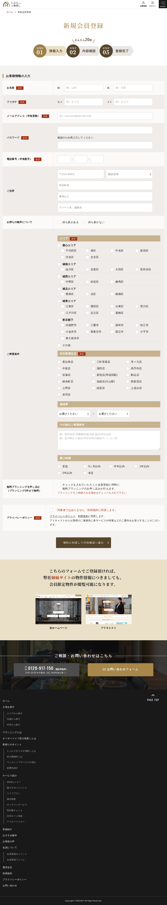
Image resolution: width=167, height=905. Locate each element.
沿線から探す (13, 719)
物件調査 (11, 799)
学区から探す (13, 724)
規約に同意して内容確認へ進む (83, 542)
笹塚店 (64, 375)
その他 (64, 345)
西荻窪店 (134, 381)
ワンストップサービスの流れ (21, 762)
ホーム (6, 701)
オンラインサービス (17, 804)
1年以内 (141, 466)
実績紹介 (7, 829)
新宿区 (141, 250)
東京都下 (65, 320)
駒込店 (132, 375)
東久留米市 (70, 338)
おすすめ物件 (10, 835)
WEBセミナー (14, 782)
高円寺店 (134, 368)
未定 (88, 473)
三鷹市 (92, 325)
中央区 (117, 250)
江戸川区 (69, 313)
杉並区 (92, 281)
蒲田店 (98, 368)
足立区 (92, 313)
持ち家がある (68, 222)
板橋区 (117, 294)
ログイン (152, 6)
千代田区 (69, 250)
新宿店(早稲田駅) (105, 375)
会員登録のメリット (17, 854)
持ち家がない (94, 222)
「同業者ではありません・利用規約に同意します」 (83, 509)
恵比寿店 (65, 362)
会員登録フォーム (16, 859)
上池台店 (134, 388)
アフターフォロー (16, 821)
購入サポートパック (17, 788)
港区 (91, 250)
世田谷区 (143, 269)
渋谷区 (67, 257)
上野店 (64, 388)
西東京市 (93, 331)
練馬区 (117, 281)
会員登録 (143, 6)
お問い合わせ (10, 885)
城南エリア (66, 264)
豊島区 (67, 294)
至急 (62, 466)
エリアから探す (14, 713)
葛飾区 (117, 313)
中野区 (67, 281)
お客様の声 (9, 841)
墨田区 (92, 306)
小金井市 (69, 331)
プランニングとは (12, 732)
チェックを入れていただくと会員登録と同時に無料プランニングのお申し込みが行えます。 (88, 486)
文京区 (92, 257)
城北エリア (66, 288)
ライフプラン (13, 793)
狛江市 (141, 325)
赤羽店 (64, 394)
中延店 (64, 368)
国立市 (117, 331)
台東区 (117, 306)
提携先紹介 (12, 768)
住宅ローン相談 (14, 816)
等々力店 (134, 362)
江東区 (67, 306)
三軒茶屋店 (101, 362)
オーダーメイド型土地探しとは (19, 738)
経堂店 (98, 388)
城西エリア (66, 276)
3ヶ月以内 (92, 466)
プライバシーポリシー (62, 516)
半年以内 (117, 466)
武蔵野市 (69, 325)
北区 (91, 294)
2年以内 (64, 473)
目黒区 (92, 269)
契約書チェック (14, 810)
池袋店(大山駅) (103, 381)
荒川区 (141, 306)
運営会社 (7, 867)
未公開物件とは (14, 756)
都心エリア (66, 245)
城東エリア (66, 301)
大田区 (117, 269)
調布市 (117, 325)
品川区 (67, 269)
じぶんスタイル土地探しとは (21, 751)
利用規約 (83, 516)
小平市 (141, 331)
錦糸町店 (65, 381)
